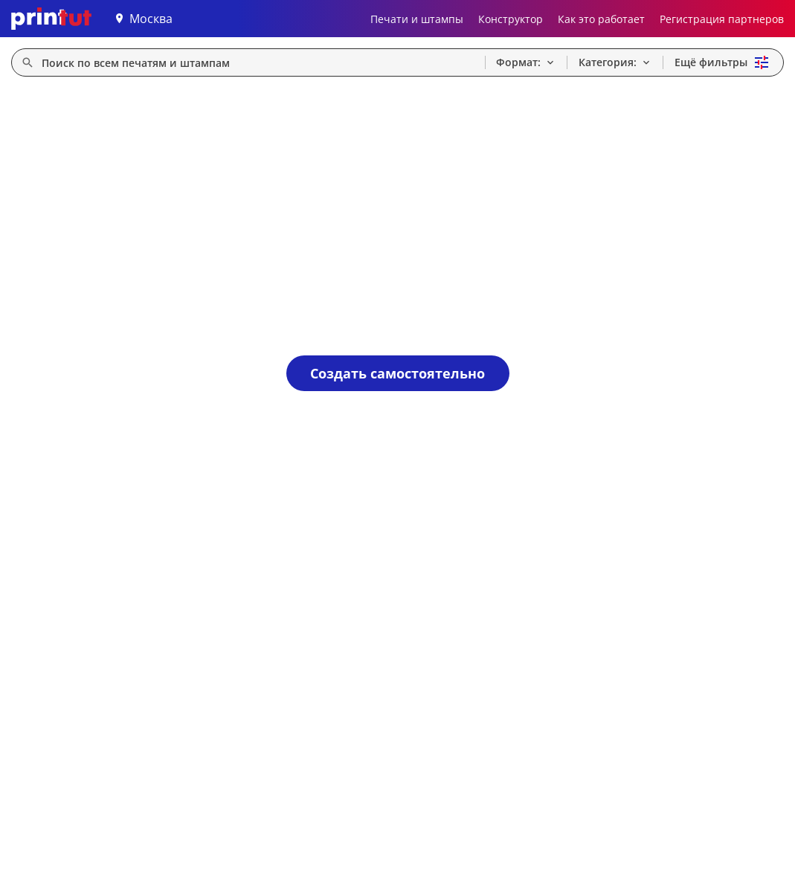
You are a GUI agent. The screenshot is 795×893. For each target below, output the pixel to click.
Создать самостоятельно (397, 373)
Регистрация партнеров (722, 19)
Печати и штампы (416, 19)
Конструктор (510, 19)
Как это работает (601, 19)
